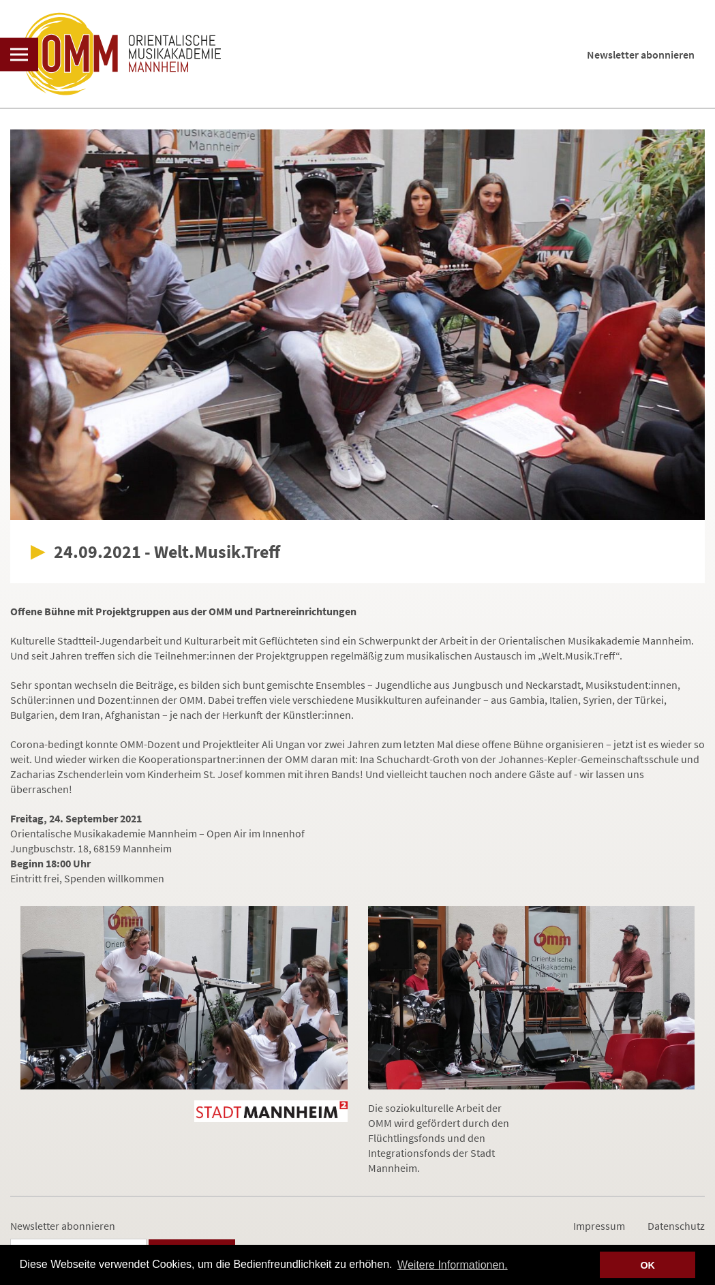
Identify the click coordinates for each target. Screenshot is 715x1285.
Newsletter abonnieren (641, 54)
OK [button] (647, 1265)
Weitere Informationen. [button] (452, 1265)
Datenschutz (676, 1226)
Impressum (599, 1226)
